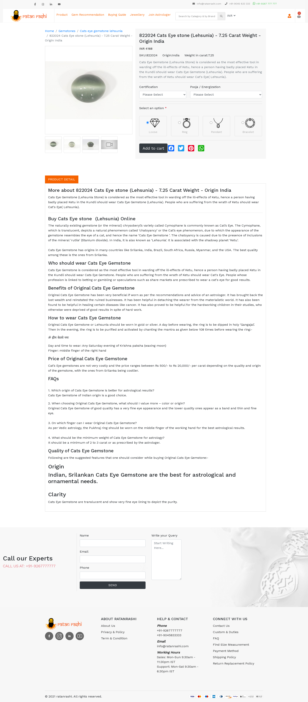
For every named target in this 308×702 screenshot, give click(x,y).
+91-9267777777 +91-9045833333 (169, 630)
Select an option (153, 108)
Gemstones (67, 31)
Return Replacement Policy (233, 663)
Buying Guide (117, 14)
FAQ (216, 638)
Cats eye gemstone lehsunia (101, 31)
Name (84, 535)
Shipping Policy (224, 657)
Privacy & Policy (113, 632)
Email (84, 551)
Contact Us (221, 626)
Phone (84, 567)
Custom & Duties (225, 632)
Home (49, 31)
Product (62, 14)
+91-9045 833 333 (237, 3)
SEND (112, 585)
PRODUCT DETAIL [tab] (61, 179)
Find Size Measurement (231, 644)
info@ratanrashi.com (207, 3)
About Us (108, 626)
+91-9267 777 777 (265, 3)
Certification (148, 87)
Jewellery (137, 14)
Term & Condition (114, 638)
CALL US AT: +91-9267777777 (29, 566)
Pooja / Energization (205, 87)
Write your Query (164, 535)
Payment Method (226, 651)
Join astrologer (159, 14)
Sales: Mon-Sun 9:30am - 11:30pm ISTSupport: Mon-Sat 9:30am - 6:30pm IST (177, 662)
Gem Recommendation (88, 14)
